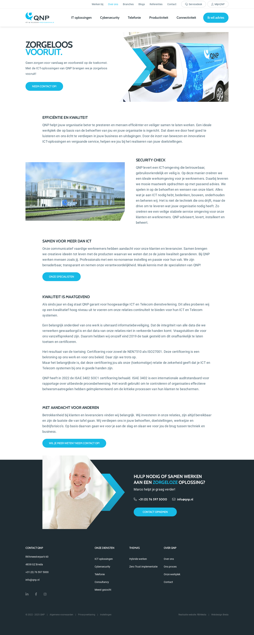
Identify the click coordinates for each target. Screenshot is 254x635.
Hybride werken (138, 558)
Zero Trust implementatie (143, 566)
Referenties (156, 4)
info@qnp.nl (182, 499)
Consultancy (102, 582)
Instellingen (106, 614)
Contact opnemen (155, 512)
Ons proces (170, 566)
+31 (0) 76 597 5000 (151, 499)
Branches (128, 4)
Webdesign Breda (220, 614)
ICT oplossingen (104, 558)
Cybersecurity (109, 18)
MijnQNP (220, 4)
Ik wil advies (215, 18)
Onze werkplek (172, 574)
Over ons (113, 4)
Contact (171, 4)
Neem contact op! (44, 86)
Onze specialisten (61, 276)
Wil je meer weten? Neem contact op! (74, 443)
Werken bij (97, 4)
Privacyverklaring (86, 614)
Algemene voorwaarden (61, 614)
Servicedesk (195, 4)
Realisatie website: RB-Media (192, 614)
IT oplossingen (81, 18)
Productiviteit (158, 18)
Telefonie (134, 18)
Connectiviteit (186, 18)
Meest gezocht (103, 589)
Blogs (141, 4)
